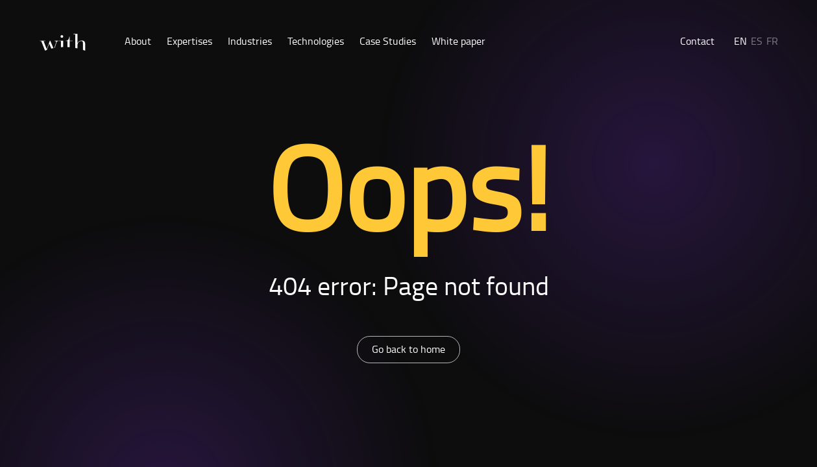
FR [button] (772, 41)
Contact (697, 41)
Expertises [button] (189, 41)
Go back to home (408, 349)
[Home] (62, 42)
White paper (458, 41)
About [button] (138, 41)
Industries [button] (250, 41)
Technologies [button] (315, 41)
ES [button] (756, 41)
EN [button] (740, 41)
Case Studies (388, 41)
